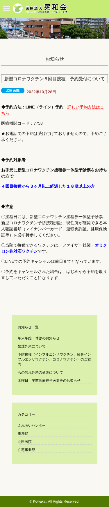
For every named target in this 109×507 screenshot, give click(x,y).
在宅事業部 (26, 450)
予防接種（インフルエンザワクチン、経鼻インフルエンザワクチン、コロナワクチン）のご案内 (54, 359)
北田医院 (25, 442)
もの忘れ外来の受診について (40, 372)
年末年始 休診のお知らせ (39, 338)
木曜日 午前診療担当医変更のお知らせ (49, 381)
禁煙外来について (32, 346)
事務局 (23, 434)
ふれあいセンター (32, 425)
